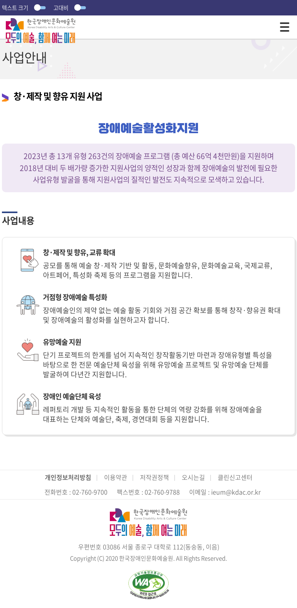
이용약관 (115, 477)
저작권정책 (154, 477)
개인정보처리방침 (68, 477)
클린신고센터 (235, 477)
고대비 (70, 8)
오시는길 (193, 477)
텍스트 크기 (25, 8)
